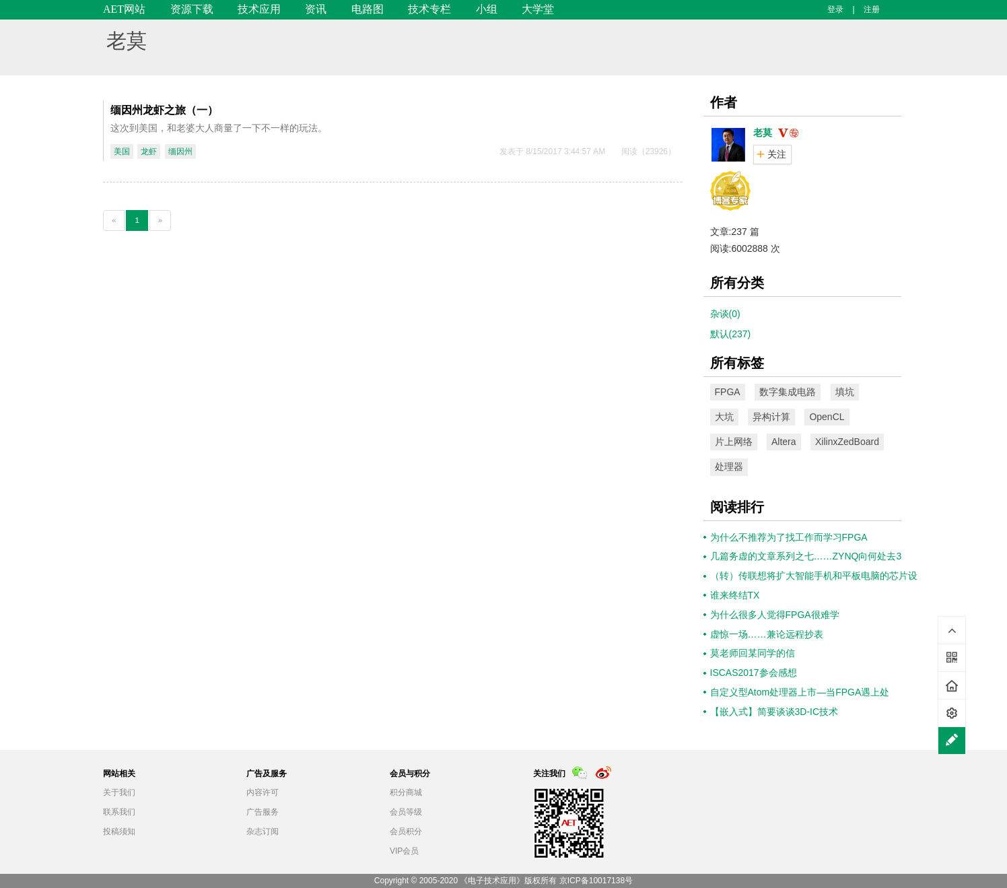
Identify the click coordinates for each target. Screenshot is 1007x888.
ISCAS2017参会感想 (753, 672)
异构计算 (771, 416)
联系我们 (119, 812)
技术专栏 (429, 9)
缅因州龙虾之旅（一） (164, 110)
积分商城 (406, 792)
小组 (486, 9)
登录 (835, 9)
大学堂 (538, 9)
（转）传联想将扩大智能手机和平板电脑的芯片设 (813, 575)
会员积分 (406, 831)
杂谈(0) (725, 313)
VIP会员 (404, 851)
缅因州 (180, 151)
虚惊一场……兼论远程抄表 (766, 634)
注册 (872, 9)
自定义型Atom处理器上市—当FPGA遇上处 (800, 692)
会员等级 (406, 812)
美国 (122, 151)
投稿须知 (119, 831)
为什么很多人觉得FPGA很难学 (774, 614)
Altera (783, 441)
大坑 (724, 416)
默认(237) (730, 334)
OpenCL (826, 416)
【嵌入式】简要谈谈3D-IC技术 (774, 711)
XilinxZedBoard (847, 441)
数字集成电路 (787, 391)
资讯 (315, 9)
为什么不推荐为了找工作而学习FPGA (789, 537)
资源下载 (191, 9)
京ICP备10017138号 (596, 880)
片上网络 (734, 441)
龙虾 (149, 151)
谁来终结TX (735, 595)
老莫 (126, 41)
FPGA (727, 391)
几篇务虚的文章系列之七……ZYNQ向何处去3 (806, 556)
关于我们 (119, 792)
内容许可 (262, 792)
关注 (776, 154)
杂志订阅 (262, 831)
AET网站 (124, 9)
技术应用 (259, 9)
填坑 (844, 391)
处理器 (729, 466)
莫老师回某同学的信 (752, 653)
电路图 (367, 9)
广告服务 (262, 812)
